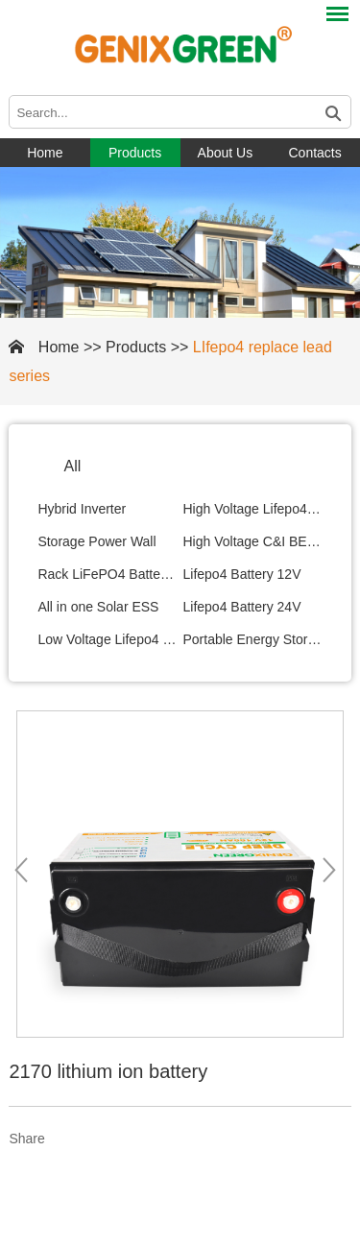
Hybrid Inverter (81, 508)
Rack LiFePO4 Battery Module (107, 574)
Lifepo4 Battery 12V (242, 574)
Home (44, 152)
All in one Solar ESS (97, 606)
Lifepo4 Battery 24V (242, 606)
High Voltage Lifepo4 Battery (253, 508)
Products (134, 152)
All (72, 466)
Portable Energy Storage (253, 639)
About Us (225, 152)
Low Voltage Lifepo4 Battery (107, 639)
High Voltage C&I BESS (253, 541)
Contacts (315, 152)
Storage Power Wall (96, 541)
